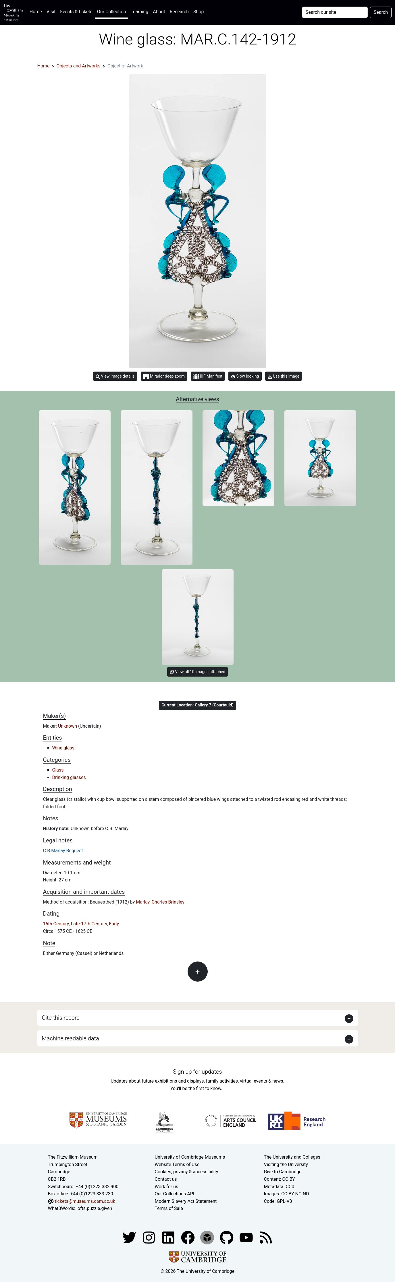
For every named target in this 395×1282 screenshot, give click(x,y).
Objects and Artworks (79, 66)
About (159, 11)
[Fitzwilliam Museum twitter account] (130, 1237)
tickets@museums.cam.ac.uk (85, 1201)
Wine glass (63, 748)
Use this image (284, 376)
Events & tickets (76, 11)
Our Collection (111, 11)
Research (179, 11)
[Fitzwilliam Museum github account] (227, 1237)
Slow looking (245, 376)
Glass (58, 770)
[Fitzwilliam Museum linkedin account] (188, 1237)
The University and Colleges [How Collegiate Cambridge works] (292, 1157)
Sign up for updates (197, 1071)
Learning (139, 11)
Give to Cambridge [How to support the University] (283, 1171)
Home (37, 11)
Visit (51, 11)
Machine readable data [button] (70, 1038)
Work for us (166, 1186)
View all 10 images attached (197, 671)
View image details (115, 376)
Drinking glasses (69, 777)
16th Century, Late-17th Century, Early (81, 923)
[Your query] (335, 12)
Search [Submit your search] (381, 12)
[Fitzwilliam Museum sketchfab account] (207, 1237)
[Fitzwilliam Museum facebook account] (169, 1237)
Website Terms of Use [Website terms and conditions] (177, 1164)
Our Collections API (174, 1193)
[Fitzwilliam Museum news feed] (266, 1237)
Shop (198, 11)
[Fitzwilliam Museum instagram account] (149, 1237)
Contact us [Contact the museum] (166, 1179)
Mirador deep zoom (164, 376)
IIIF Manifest (207, 376)
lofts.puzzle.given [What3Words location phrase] (94, 1208)
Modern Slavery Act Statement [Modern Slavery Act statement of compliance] (186, 1201)
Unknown (68, 726)
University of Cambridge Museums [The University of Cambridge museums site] (190, 1157)
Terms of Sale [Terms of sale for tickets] (169, 1208)
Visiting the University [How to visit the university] (286, 1164)
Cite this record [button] (61, 1017)
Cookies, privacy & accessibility (186, 1171)
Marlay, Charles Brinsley (160, 902)
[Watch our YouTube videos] (247, 1237)
